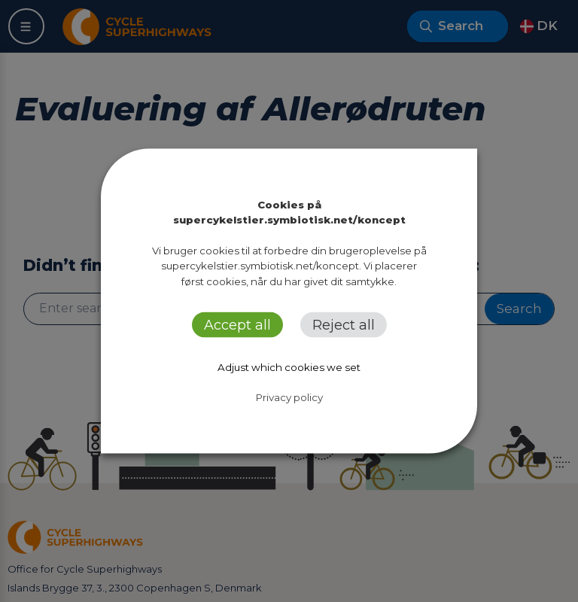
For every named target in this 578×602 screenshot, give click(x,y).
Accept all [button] (237, 324)
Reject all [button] (343, 324)
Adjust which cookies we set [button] (289, 366)
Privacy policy (289, 397)
